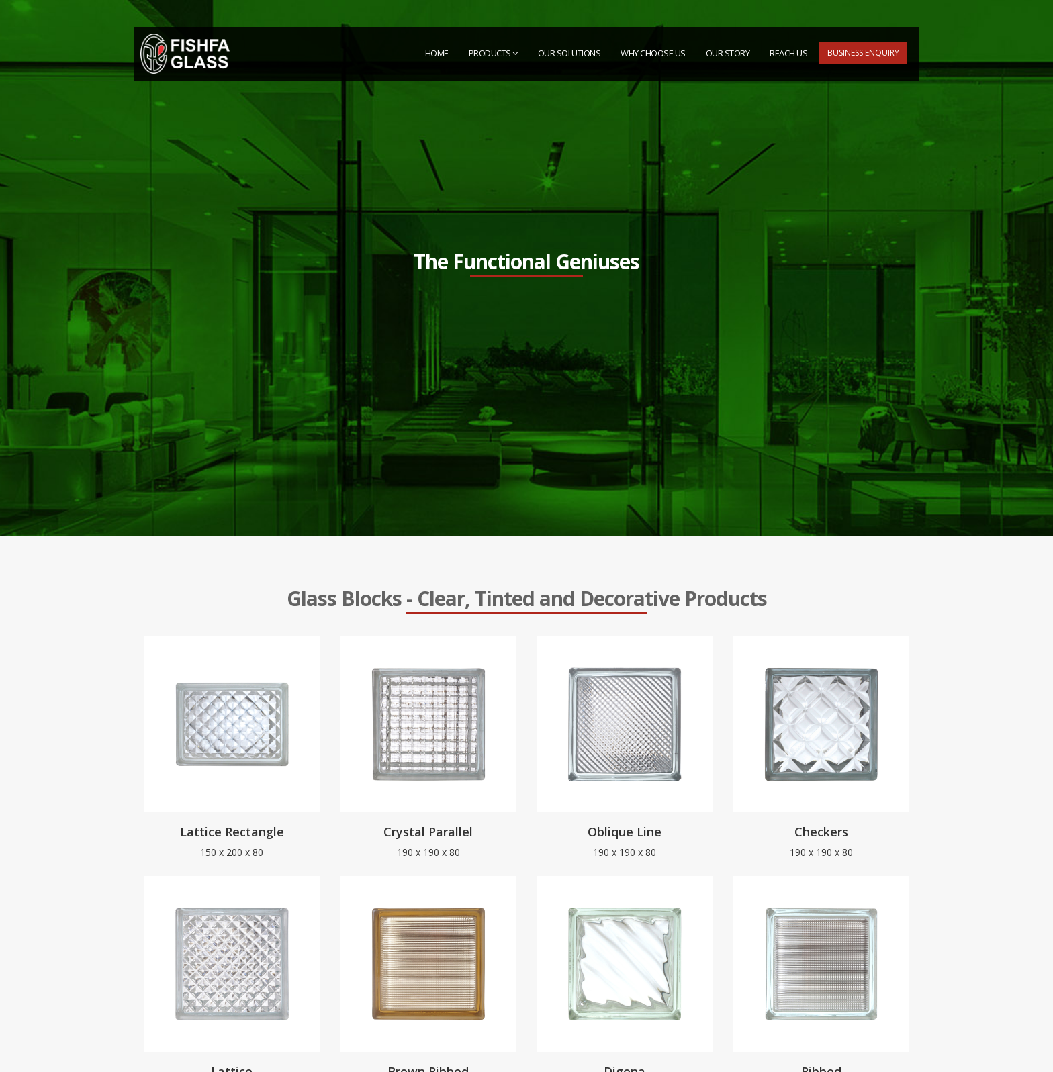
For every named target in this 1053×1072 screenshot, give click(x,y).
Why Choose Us (653, 53)
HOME (437, 53)
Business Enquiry (863, 52)
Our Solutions (569, 53)
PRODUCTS (493, 53)
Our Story (728, 53)
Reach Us (788, 53)
